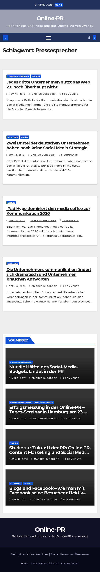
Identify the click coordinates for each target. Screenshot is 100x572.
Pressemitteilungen (18, 76)
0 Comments (69, 155)
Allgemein (15, 483)
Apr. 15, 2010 (17, 220)
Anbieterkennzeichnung (44, 563)
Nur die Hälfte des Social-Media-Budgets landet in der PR (43, 369)
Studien (36, 76)
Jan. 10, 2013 (19, 459)
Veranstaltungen (44, 403)
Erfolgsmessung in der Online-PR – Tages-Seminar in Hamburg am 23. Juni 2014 (46, 412)
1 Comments (70, 94)
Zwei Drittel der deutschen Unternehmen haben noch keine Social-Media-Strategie (47, 145)
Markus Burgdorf (42, 94)
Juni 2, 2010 (16, 155)
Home (24, 563)
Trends (24, 137)
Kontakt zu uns (70, 563)
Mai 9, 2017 (18, 378)
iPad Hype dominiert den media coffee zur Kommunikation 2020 (48, 211)
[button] (89, 37)
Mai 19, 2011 (18, 499)
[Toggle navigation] (48, 38)
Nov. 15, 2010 (17, 94)
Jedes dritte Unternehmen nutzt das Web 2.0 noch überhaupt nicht (48, 84)
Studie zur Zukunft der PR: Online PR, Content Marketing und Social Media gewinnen (50, 452)
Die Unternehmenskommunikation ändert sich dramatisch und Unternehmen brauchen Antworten (48, 274)
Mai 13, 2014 (19, 418)
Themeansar (82, 554)
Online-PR (50, 18)
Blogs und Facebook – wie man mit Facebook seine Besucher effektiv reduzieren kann (46, 493)
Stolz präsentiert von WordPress (30, 554)
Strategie (13, 137)
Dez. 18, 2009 (17, 286)
